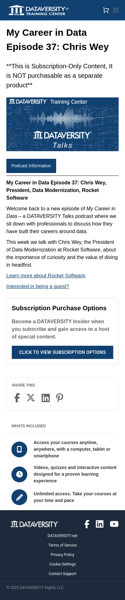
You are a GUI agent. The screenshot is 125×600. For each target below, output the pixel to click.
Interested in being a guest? (37, 286)
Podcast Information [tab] (31, 165)
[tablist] (62, 167)
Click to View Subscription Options (62, 352)
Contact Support (62, 574)
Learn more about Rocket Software (45, 275)
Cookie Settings (62, 564)
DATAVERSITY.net (62, 536)
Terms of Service (62, 545)
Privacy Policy (62, 555)
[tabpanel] (62, 234)
